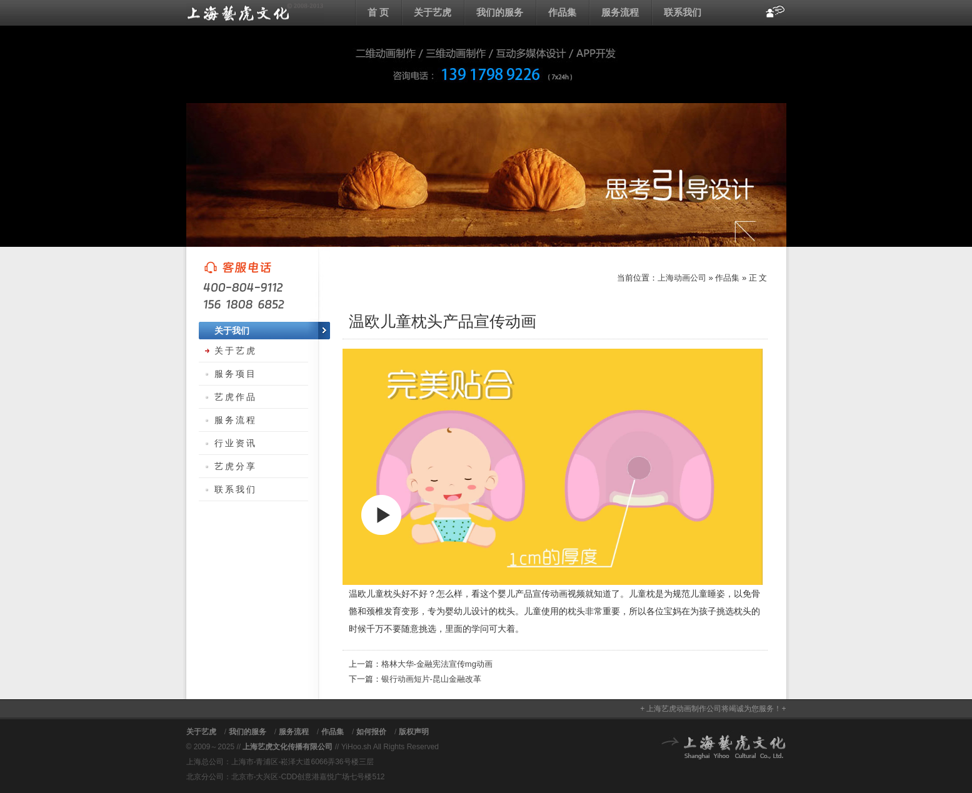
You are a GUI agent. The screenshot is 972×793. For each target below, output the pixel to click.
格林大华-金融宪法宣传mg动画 (437, 664)
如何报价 (371, 731)
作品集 (562, 12)
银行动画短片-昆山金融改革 (431, 679)
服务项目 (235, 374)
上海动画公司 (255, 12)
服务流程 (620, 12)
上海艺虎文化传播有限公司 (288, 746)
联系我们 (682, 12)
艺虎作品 (235, 397)
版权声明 (414, 731)
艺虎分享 (235, 466)
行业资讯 (235, 443)
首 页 (378, 12)
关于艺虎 (432, 12)
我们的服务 (499, 12)
